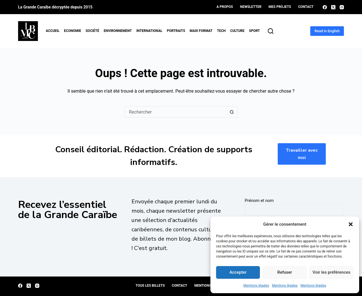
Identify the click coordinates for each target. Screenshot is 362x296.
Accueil (52, 31)
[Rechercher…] (175, 111)
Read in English (327, 31)
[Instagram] (342, 7)
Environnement (118, 31)
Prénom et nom (259, 200)
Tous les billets (150, 286)
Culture (237, 31)
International (149, 31)
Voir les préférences (331, 272)
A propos (225, 7)
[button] (351, 224)
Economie (72, 31)
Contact (305, 7)
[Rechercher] (270, 31)
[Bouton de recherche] (232, 111)
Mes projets (280, 7)
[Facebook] (325, 7)
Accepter (237, 272)
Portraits (176, 31)
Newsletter (251, 7)
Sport (254, 31)
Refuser (284, 272)
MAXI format (201, 31)
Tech (221, 31)
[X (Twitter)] (333, 7)
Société (92, 31)
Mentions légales (256, 286)
